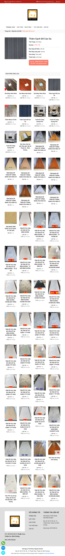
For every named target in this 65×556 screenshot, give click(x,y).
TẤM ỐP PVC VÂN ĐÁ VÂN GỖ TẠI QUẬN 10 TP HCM (40, 395)
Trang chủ (7, 31)
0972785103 (53, 528)
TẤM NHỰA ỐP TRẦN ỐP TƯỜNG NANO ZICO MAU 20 (25, 175)
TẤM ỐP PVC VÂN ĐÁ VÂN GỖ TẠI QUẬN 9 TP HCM (25, 392)
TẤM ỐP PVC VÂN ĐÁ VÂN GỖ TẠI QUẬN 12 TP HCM (10, 425)
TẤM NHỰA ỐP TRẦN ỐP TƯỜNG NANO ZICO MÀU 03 (54, 175)
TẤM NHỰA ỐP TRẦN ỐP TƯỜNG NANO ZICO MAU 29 (54, 147)
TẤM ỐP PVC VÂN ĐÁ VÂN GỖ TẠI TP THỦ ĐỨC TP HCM (10, 461)
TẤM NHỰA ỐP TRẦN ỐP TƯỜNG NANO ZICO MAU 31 (40, 175)
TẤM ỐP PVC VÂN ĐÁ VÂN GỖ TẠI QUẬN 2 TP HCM (40, 333)
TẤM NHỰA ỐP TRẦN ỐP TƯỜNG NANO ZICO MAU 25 (40, 148)
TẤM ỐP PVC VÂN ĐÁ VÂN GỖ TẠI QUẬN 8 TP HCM (10, 392)
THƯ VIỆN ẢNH (38, 27)
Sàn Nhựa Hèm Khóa (11, 93)
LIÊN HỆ (46, 27)
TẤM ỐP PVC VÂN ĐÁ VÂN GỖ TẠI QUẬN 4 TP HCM (10, 363)
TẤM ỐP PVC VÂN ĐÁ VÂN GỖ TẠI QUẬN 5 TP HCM (25, 361)
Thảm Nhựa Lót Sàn (10, 119)
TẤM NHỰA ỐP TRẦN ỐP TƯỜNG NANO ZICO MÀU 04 (11, 200)
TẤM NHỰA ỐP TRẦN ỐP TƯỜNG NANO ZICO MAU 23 (25, 202)
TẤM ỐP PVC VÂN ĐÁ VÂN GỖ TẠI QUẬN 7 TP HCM (54, 362)
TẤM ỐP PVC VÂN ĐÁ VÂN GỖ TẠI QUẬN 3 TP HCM (54, 333)
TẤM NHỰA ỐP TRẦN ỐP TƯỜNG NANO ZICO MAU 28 (11, 175)
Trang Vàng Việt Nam (49, 553)
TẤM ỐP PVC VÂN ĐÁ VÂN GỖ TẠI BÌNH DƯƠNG (25, 230)
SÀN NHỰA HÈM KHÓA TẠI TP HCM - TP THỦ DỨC (11, 228)
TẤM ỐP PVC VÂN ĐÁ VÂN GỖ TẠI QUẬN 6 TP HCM (40, 362)
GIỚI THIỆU (20, 27)
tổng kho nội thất (16, 31)
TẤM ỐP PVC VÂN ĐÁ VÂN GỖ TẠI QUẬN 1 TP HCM (25, 330)
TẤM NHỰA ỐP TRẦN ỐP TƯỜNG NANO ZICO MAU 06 (40, 199)
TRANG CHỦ (10, 27)
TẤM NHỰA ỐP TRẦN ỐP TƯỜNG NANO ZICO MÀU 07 (54, 199)
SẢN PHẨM (27, 27)
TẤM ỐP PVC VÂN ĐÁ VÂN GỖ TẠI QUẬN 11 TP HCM (54, 392)
